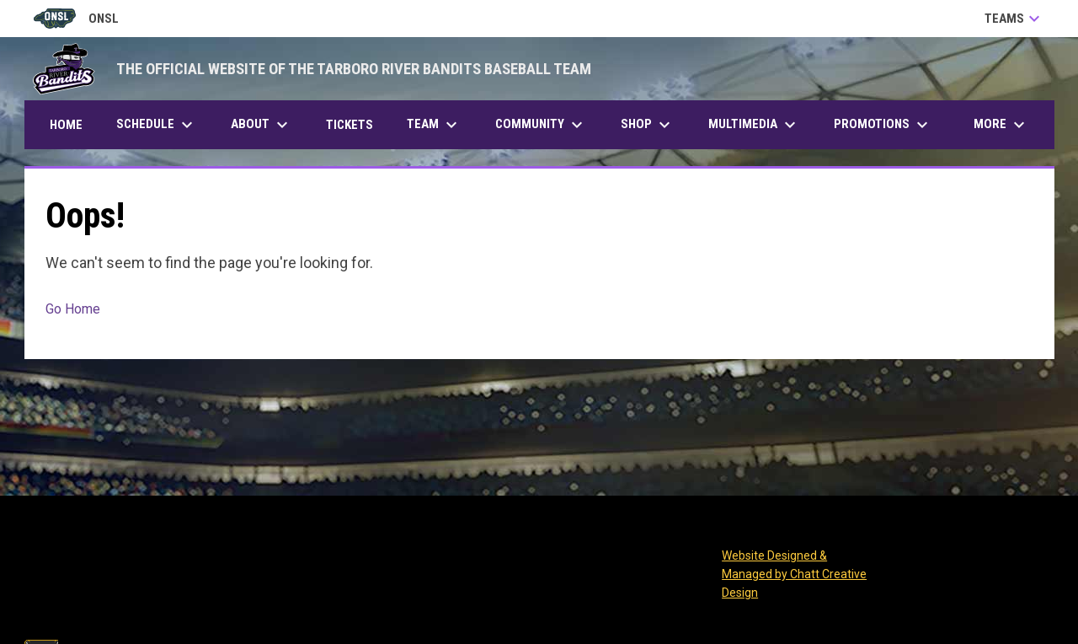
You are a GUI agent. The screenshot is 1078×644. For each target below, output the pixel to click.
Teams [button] (1014, 18)
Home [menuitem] (66, 124)
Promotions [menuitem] (883, 125)
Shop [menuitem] (648, 125)
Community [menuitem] (541, 125)
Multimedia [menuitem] (754, 125)
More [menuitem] (1001, 125)
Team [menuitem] (434, 125)
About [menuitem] (261, 125)
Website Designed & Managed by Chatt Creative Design (794, 574)
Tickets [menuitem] (356, 124)
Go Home (72, 309)
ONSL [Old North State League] (76, 18)
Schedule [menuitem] (156, 125)
